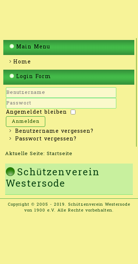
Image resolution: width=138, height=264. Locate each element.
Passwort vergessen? (46, 139)
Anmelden (25, 121)
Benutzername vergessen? (54, 131)
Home (22, 62)
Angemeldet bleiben (36, 112)
